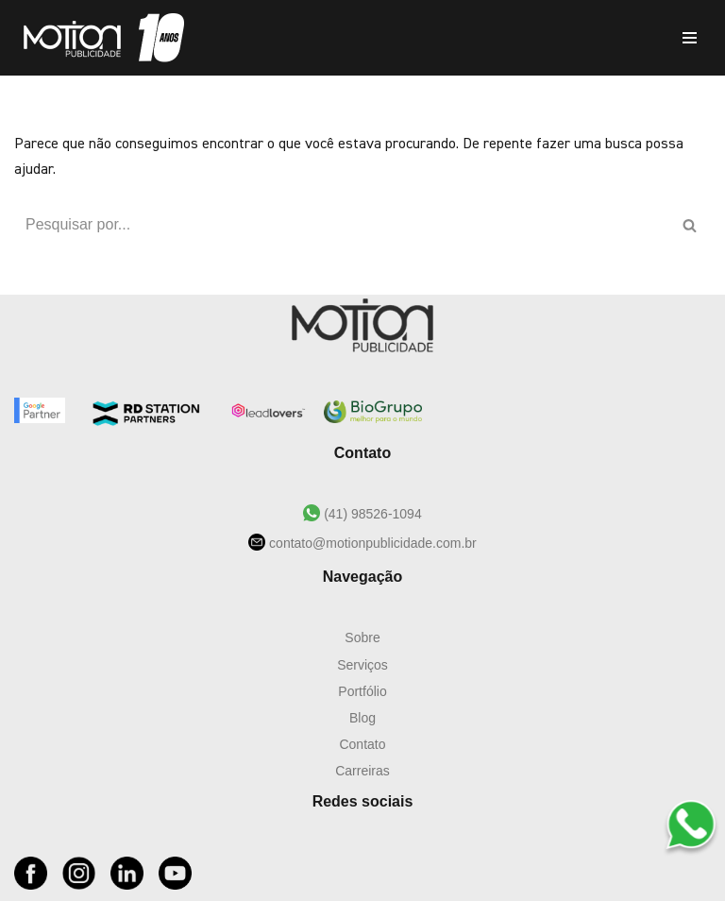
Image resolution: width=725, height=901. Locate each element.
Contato (362, 744)
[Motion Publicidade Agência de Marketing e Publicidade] (99, 37)
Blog (362, 717)
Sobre (362, 637)
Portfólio (362, 691)
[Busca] (341, 225)
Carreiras (362, 770)
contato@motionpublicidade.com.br (371, 543)
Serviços (362, 664)
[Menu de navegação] (689, 38)
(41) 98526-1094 (370, 513)
